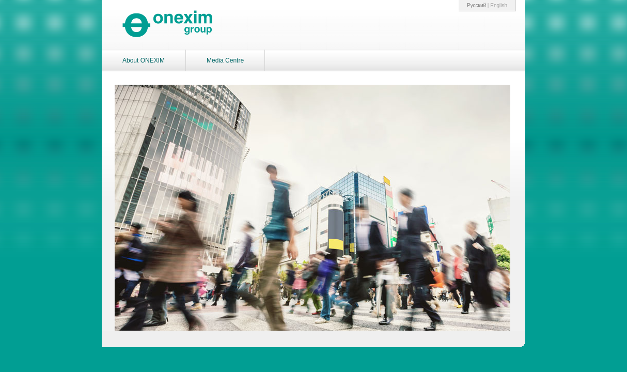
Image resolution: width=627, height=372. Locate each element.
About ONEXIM (143, 60)
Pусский (476, 5)
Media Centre (225, 60)
